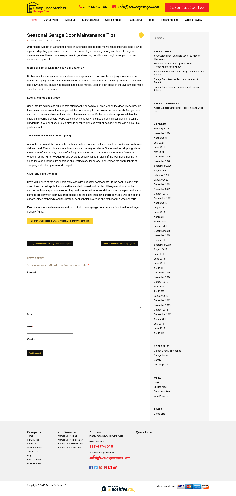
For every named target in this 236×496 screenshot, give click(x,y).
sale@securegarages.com (135, 6)
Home (33, 19)
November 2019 (162, 189)
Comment (32, 272)
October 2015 (161, 309)
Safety (157, 360)
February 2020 (161, 175)
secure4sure (53, 40)
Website (31, 339)
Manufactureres (34, 447)
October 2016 (161, 282)
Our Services (51, 19)
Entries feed (160, 387)
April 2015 (159, 333)
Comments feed (162, 391)
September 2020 (163, 165)
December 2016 (162, 272)
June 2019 (159, 212)
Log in (157, 382)
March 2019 (160, 221)
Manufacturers (90, 19)
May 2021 (159, 152)
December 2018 (162, 231)
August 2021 (160, 138)
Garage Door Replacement (70, 440)
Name (30, 314)
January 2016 (161, 296)
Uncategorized (59, 221)
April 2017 (159, 268)
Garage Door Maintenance (167, 350)
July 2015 (159, 323)
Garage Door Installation (69, 447)
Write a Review (193, 19)
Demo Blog (159, 413)
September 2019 (163, 198)
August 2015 (160, 319)
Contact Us (136, 19)
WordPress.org (161, 396)
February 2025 (161, 128)
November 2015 (162, 305)
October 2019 (161, 193)
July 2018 (159, 254)
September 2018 (163, 244)
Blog (151, 19)
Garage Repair (161, 355)
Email (30, 326)
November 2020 (162, 161)
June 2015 (159, 328)
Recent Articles (169, 19)
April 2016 (159, 291)
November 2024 (162, 133)
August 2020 (160, 170)
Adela (157, 108)
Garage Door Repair (67, 436)
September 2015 (163, 314)
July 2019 (159, 207)
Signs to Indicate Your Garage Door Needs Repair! (50, 244)
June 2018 (159, 258)
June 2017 (159, 263)
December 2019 (162, 184)
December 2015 (162, 300)
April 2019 (159, 217)
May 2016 (159, 286)
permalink (85, 221)
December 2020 (162, 156)
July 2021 (159, 142)
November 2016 (162, 277)
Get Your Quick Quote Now (187, 7)
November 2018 (162, 235)
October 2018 (161, 240)
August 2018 (160, 249)
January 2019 (161, 226)
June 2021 (159, 147)
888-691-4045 (93, 6)
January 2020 (161, 180)
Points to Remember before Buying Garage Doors (120, 244)
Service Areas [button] (114, 19)
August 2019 (160, 203)
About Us (70, 19)
